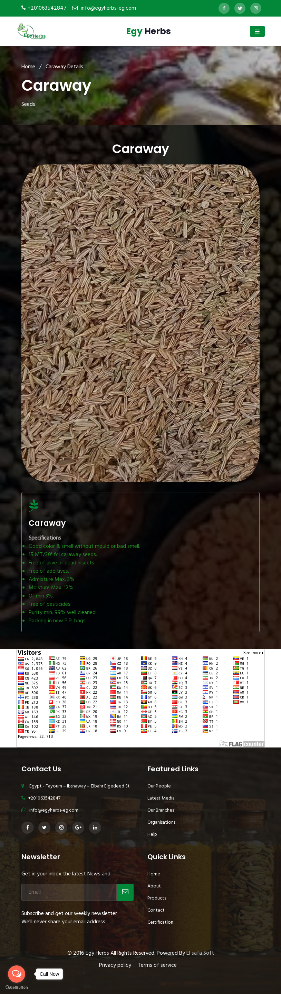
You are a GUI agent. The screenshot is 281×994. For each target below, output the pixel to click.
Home (28, 66)
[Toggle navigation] (257, 31)
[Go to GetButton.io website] (17, 987)
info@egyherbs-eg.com (108, 8)
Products (156, 898)
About (154, 886)
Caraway (47, 523)
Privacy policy (115, 965)
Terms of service (157, 965)
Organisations (161, 822)
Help (152, 835)
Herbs (148, 31)
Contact (156, 910)
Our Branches (160, 810)
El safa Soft (200, 953)
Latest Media (161, 798)
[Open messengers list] (16, 974)
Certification (160, 922)
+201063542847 (47, 8)
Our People (159, 786)
